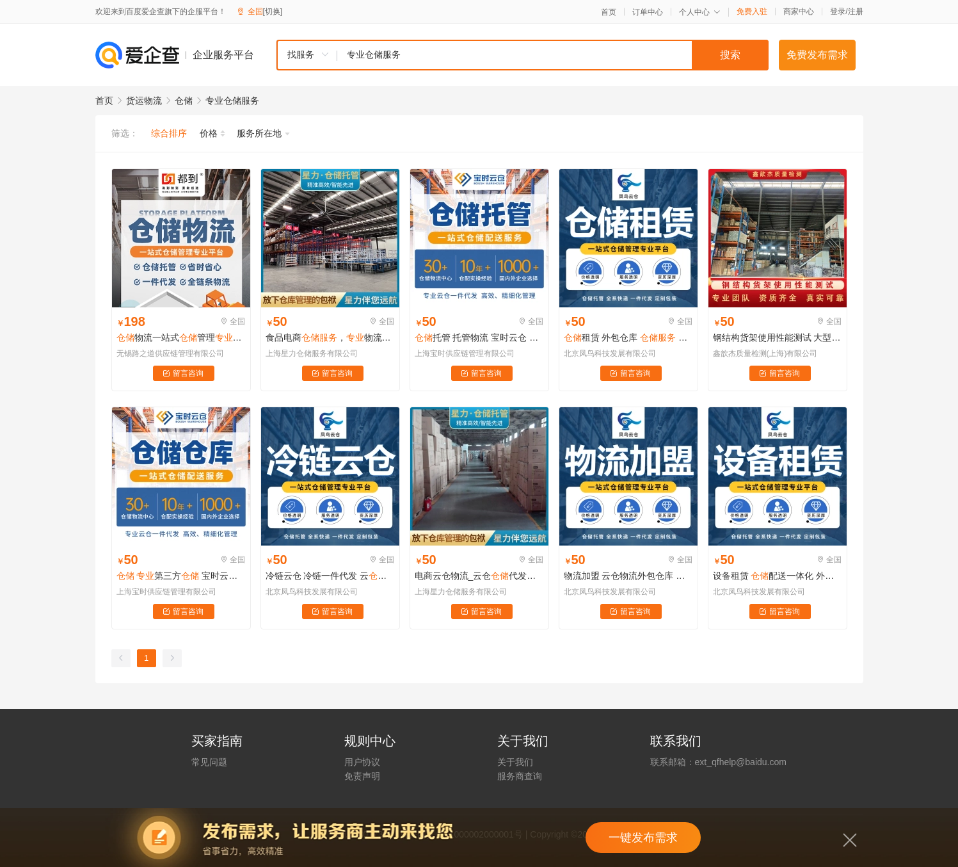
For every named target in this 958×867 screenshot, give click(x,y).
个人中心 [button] (700, 12)
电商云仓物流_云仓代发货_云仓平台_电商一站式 (479, 576)
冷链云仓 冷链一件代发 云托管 (330, 576)
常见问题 (209, 762)
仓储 (184, 100)
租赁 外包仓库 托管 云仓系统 (628, 337)
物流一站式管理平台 (181, 337)
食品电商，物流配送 (330, 337)
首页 (608, 12)
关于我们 (515, 762)
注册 (855, 11)
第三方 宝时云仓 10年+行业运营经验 (181, 576)
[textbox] (553, 55)
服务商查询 (519, 776)
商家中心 (798, 11)
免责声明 (362, 776)
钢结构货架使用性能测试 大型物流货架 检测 (777, 337)
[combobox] (522, 55)
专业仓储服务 (232, 100)
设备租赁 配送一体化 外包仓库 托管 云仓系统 (777, 576)
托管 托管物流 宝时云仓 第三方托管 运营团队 (479, 337)
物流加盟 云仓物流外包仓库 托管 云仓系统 (628, 576)
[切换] (273, 11)
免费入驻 (752, 11)
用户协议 (362, 762)
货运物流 (144, 100)
